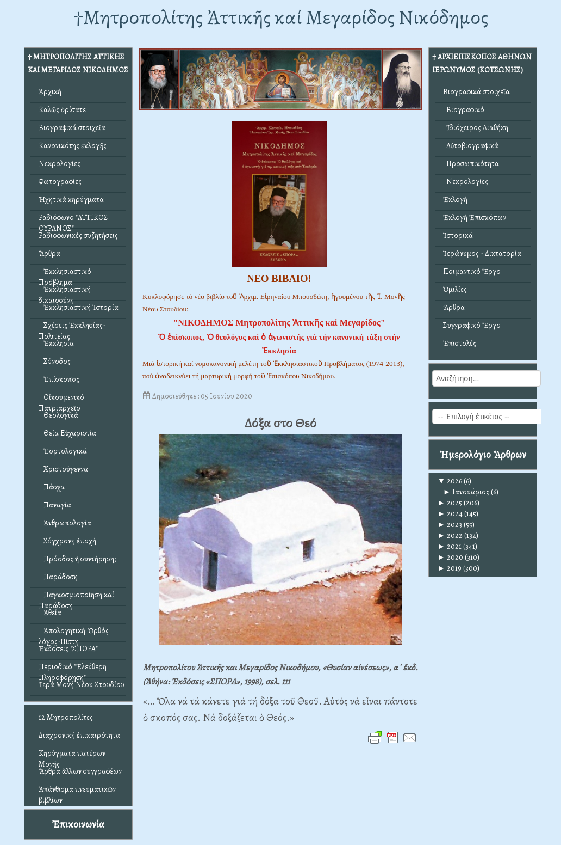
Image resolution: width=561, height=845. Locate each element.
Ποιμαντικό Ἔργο (472, 271)
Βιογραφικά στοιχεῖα (72, 128)
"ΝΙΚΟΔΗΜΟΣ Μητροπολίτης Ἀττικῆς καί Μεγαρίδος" (279, 322)
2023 (450, 524)
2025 (450, 503)
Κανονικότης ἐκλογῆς (73, 145)
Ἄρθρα (49, 253)
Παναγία (55, 505)
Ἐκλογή (455, 199)
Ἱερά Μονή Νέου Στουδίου (81, 684)
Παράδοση (58, 577)
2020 (450, 557)
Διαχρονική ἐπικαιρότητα (79, 735)
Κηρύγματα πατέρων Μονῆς (72, 756)
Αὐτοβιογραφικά (470, 145)
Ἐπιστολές (459, 343)
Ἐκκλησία (56, 343)
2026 (450, 481)
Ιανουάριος (466, 492)
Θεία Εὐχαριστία (67, 433)
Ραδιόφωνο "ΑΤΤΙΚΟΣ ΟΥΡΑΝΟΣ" (73, 220)
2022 (450, 535)
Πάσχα (52, 487)
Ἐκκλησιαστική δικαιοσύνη (65, 292)
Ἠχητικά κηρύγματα (71, 199)
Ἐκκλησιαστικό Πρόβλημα (65, 274)
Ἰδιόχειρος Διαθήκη (475, 128)
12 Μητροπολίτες (66, 717)
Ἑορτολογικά (63, 451)
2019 (450, 568)
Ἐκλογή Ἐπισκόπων (474, 217)
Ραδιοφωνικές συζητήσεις (78, 235)
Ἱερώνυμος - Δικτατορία (482, 253)
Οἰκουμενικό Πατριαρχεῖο (61, 400)
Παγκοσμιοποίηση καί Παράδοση (76, 597)
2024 (450, 514)
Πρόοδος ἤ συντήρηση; (77, 559)
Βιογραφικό (463, 110)
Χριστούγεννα (63, 469)
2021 (450, 546)
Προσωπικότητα (471, 163)
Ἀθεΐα (50, 613)
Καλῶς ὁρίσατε (62, 110)
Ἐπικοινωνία (78, 824)
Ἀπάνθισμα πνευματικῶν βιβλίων (77, 792)
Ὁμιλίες (455, 289)
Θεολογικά (58, 415)
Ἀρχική (50, 92)
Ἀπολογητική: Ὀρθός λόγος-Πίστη (74, 633)
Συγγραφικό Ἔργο (472, 325)
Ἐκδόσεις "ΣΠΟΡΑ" (68, 649)
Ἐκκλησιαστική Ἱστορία (79, 307)
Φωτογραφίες (60, 181)
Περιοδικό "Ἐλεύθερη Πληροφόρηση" (73, 669)
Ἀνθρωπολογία (65, 523)
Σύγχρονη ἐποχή (67, 541)
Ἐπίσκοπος (59, 379)
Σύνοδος (55, 361)
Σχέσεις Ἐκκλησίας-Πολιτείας (72, 328)
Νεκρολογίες (59, 163)
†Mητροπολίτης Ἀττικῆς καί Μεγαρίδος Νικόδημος (280, 17)
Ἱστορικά (458, 235)
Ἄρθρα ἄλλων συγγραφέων (80, 771)
